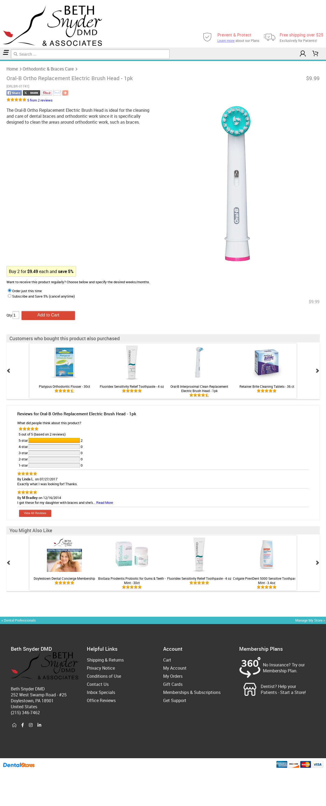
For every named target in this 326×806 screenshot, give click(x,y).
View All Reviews (35, 513)
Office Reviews (101, 700)
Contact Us (98, 684)
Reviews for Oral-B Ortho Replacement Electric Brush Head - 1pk (76, 413)
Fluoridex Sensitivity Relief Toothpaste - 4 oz (132, 386)
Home (12, 69)
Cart (167, 660)
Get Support (174, 700)
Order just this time (25, 290)
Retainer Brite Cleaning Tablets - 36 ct (266, 386)
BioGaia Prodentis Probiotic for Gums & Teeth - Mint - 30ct (132, 580)
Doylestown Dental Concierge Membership (64, 578)
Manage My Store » (310, 620)
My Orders (173, 676)
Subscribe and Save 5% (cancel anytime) (41, 296)
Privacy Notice (101, 668)
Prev (8, 371)
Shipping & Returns (105, 660)
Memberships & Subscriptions (192, 692)
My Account (175, 668)
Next (317, 371)
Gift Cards (173, 684)
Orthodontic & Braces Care (48, 69)
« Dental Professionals (18, 620)
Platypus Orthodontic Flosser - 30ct (64, 386)
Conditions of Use (104, 676)
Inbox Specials (101, 692)
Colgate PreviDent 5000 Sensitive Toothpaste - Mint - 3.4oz (266, 580)
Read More (104, 502)
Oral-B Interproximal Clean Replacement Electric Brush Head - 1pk (199, 388)
